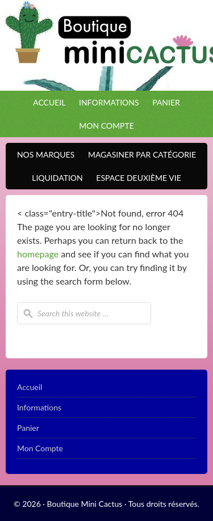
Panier (166, 102)
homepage (38, 253)
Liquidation (54, 178)
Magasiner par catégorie (139, 154)
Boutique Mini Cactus (106, 45)
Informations (109, 102)
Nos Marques (42, 154)
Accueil (49, 102)
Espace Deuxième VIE (135, 178)
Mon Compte (106, 125)
